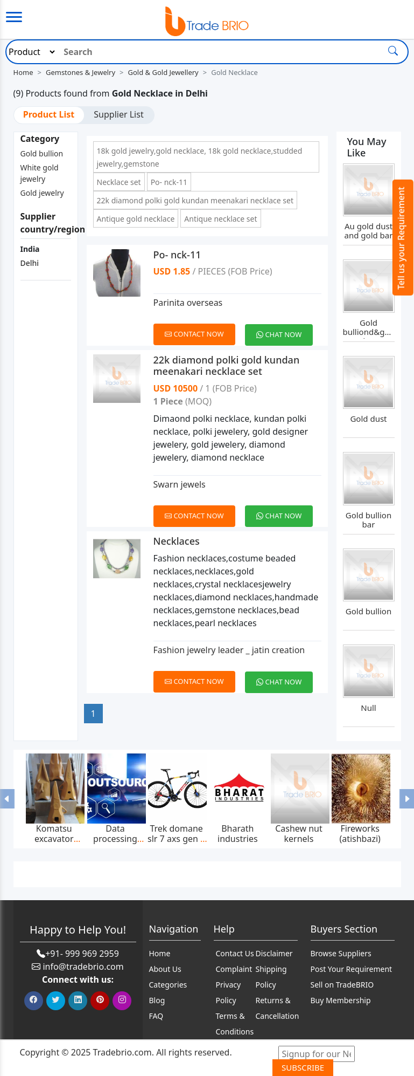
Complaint (234, 969)
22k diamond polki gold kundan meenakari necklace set (195, 200)
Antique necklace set (220, 219)
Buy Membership (341, 1000)
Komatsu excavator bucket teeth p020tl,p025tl (54, 844)
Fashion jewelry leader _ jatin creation (229, 650)
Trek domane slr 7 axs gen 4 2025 (176, 839)
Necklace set (119, 182)
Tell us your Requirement (401, 238)
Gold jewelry (42, 193)
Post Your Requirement (351, 969)
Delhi (29, 263)
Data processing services (115, 839)
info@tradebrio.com (83, 966)
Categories (168, 984)
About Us (165, 969)
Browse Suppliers (341, 953)
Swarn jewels (179, 484)
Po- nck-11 (169, 182)
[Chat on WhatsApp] (283, 328)
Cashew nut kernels (298, 834)
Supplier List (118, 114)
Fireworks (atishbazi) (360, 834)
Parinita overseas (188, 303)
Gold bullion (42, 153)
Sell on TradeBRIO (342, 984)
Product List (48, 114)
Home (23, 72)
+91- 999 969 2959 (82, 954)
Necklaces (176, 540)
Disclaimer (274, 953)
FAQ (156, 1016)
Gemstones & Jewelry (80, 72)
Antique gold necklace (136, 219)
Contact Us (235, 953)
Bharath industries (237, 834)
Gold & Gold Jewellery (163, 72)
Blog (157, 1000)
